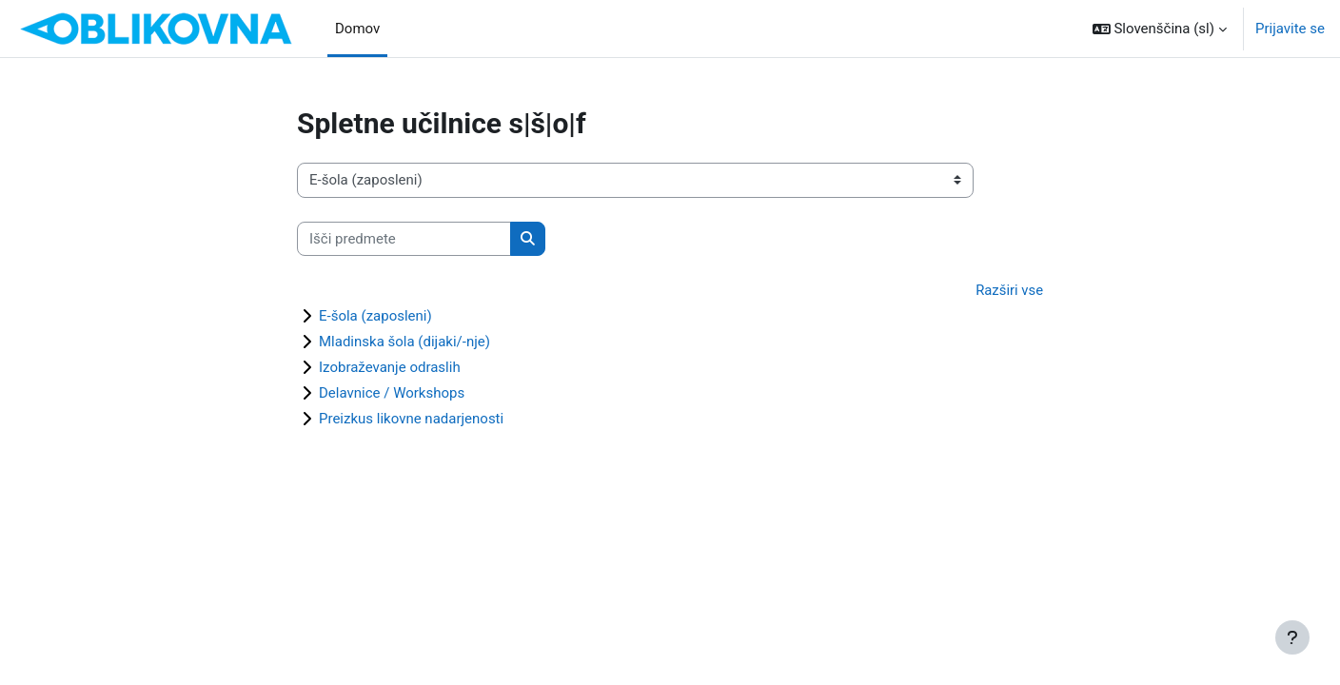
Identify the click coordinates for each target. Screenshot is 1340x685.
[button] (1159, 28)
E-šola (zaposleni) (375, 316)
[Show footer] (1292, 637)
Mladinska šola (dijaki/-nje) (404, 342)
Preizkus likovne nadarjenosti (411, 419)
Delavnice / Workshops (391, 393)
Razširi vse (1009, 290)
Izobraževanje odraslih (390, 368)
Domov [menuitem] (357, 28)
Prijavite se (1290, 28)
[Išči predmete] (404, 239)
